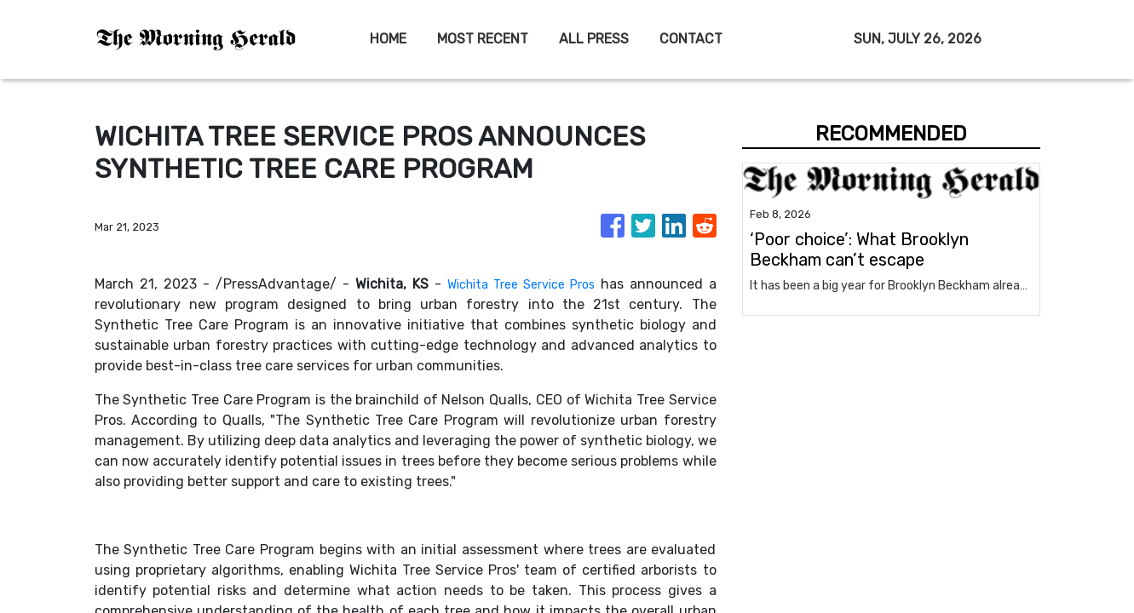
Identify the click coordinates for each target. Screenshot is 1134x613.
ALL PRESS (594, 39)
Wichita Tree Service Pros (516, 284)
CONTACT (690, 39)
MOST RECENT (482, 39)
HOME (388, 39)
